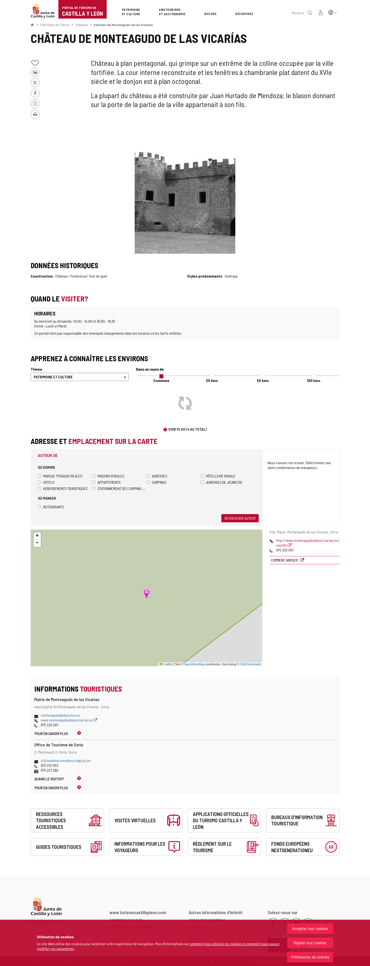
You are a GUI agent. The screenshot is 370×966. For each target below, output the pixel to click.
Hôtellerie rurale (218, 476)
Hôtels (46, 482)
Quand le (49, 778)
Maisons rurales (108, 476)
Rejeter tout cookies (310, 942)
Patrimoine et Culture (54, 25)
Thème (36, 369)
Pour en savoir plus (51, 733)
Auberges (157, 476)
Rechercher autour (240, 518)
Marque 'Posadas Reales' (60, 476)
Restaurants (51, 506)
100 (314, 380)
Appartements (106, 482)
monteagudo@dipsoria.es (60, 715)
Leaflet (166, 664)
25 (212, 380)
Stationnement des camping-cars (119, 488)
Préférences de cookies (310, 956)
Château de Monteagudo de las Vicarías (123, 25)
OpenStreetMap (194, 664)
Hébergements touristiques (63, 488)
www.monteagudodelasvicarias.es (69, 720)
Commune (161, 380)
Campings (157, 482)
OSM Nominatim (250, 664)
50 (263, 380)
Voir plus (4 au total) (187, 429)
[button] (332, 12)
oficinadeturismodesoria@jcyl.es (66, 760)
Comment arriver (285, 560)
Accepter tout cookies (310, 928)
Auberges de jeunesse (222, 482)
